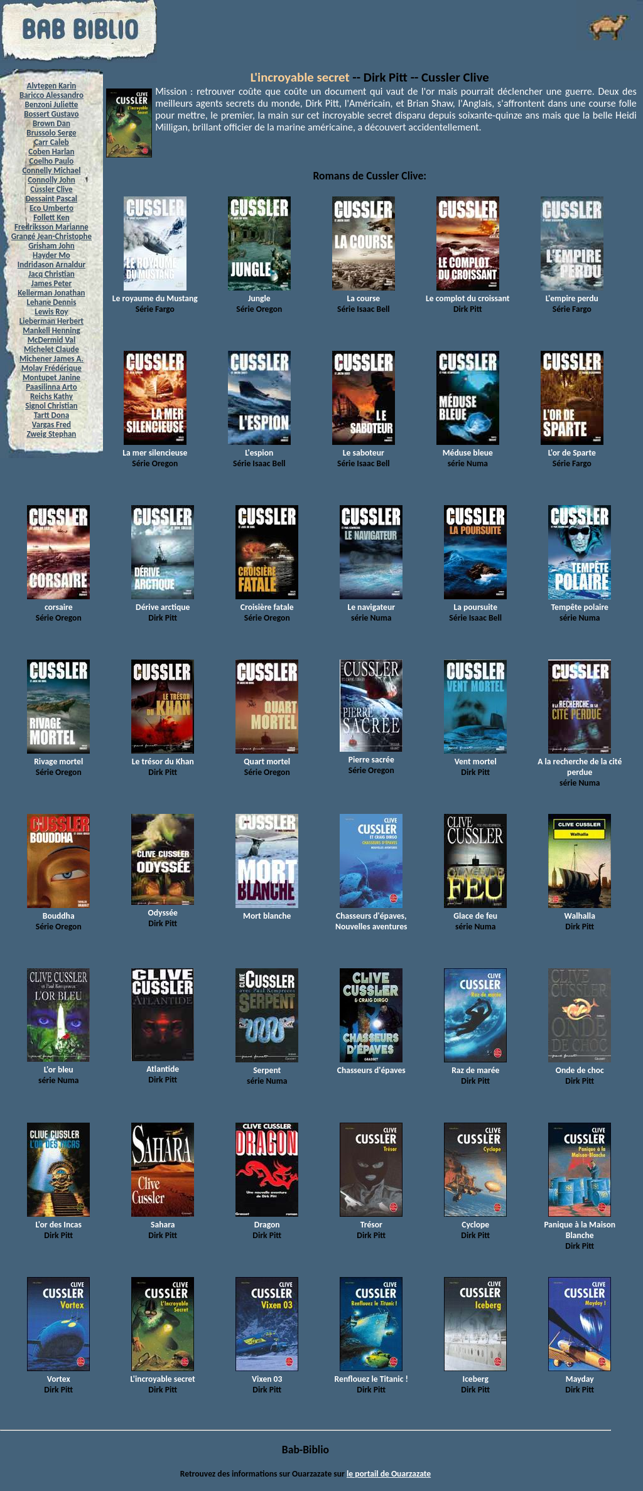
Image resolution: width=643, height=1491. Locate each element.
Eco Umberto (51, 208)
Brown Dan (51, 123)
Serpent (266, 1065)
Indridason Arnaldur (51, 264)
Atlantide (162, 1063)
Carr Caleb (51, 142)
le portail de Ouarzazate (389, 1473)
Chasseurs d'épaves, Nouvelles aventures (371, 916)
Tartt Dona (52, 415)
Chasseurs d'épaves (371, 1065)
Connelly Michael (51, 170)
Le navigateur (371, 601)
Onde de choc (579, 1065)
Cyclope (475, 1219)
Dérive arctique (162, 601)
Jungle (259, 293)
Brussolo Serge (51, 132)
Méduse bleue (467, 447)
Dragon (266, 1219)
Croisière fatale (266, 601)
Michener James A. (51, 358)
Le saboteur (363, 447)
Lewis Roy (51, 311)
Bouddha (58, 910)
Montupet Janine (51, 377)
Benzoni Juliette (51, 104)
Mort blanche (266, 910)
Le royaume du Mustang (155, 293)
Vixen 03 (266, 1373)
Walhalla (579, 910)
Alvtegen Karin (52, 85)
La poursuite (475, 601)
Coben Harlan (51, 151)
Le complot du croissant (467, 293)
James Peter (51, 283)
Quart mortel (266, 756)
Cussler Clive (51, 189)
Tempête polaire (579, 601)
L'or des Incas (58, 1219)
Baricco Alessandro (51, 95)
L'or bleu (58, 1064)
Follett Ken (51, 217)
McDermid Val (51, 340)
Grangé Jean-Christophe (51, 236)
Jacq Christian (51, 274)
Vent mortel (475, 756)
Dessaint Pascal (51, 198)
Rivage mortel (58, 756)
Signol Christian (51, 405)
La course (363, 293)
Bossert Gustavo (51, 114)
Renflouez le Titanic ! (371, 1373)
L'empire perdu (572, 293)
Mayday (579, 1373)
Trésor (371, 1219)
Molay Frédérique (51, 368)
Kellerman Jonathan (51, 292)
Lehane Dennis (51, 302)
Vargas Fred (51, 424)
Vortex (58, 1373)
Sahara (162, 1219)
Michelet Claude (51, 349)
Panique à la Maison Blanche (579, 1225)
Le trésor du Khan (162, 756)
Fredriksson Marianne (51, 227)
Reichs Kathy (51, 396)
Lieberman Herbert (51, 321)
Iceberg (475, 1373)
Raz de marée (475, 1065)
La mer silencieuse (154, 447)
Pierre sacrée (371, 754)
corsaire (58, 601)
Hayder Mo (51, 255)
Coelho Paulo (52, 161)
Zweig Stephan (52, 434)
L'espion (259, 447)
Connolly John (51, 179)
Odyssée (162, 907)
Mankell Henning (51, 330)
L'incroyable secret (300, 77)
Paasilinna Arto (51, 387)
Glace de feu (475, 910)
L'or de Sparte (572, 447)
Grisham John (51, 245)
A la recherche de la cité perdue (580, 762)
